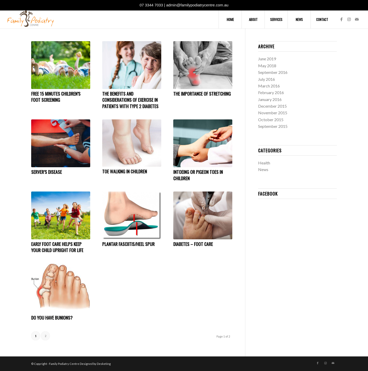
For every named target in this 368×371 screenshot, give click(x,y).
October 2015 (270, 119)
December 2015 (272, 106)
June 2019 (267, 58)
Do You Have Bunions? (52, 317)
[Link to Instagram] (349, 19)
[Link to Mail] (357, 19)
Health (264, 162)
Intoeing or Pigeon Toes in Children (198, 175)
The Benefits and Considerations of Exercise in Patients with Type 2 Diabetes (130, 99)
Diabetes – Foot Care (193, 244)
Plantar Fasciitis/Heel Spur (128, 244)
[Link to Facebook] (341, 19)
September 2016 (273, 72)
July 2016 (266, 79)
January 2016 (270, 99)
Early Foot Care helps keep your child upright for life (57, 247)
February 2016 (271, 92)
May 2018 (267, 65)
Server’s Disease (46, 171)
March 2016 (269, 85)
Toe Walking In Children (124, 171)
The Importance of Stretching (202, 93)
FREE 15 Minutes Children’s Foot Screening (55, 96)
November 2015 (272, 112)
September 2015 (273, 126)
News (263, 169)
